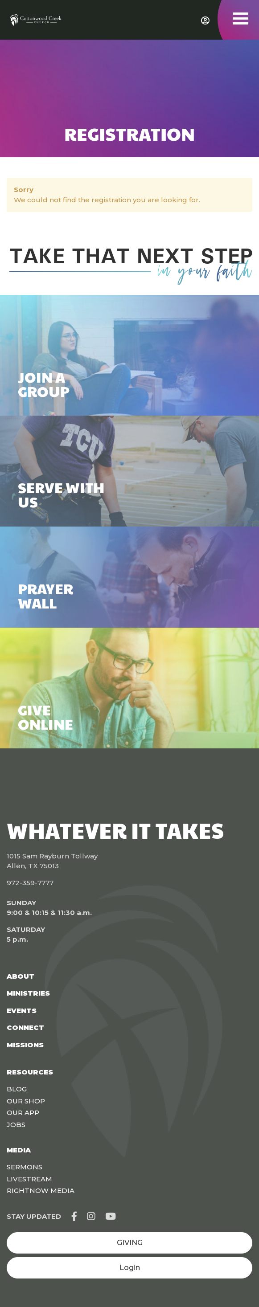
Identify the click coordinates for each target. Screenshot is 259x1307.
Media (19, 1150)
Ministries (28, 993)
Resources (30, 1072)
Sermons (24, 1167)
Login (129, 1267)
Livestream (29, 1179)
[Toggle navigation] (240, 18)
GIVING (130, 1242)
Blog (17, 1089)
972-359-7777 (30, 882)
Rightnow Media (40, 1190)
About (20, 976)
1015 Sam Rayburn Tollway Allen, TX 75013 (52, 861)
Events (22, 1010)
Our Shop (26, 1101)
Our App (23, 1112)
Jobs (16, 1124)
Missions (25, 1045)
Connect (25, 1027)
